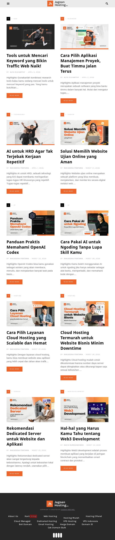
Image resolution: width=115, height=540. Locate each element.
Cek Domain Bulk (57, 527)
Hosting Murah (71, 518)
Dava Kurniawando (74, 445)
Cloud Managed (22, 521)
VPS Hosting (69, 521)
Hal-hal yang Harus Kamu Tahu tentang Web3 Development (80, 433)
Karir (31, 516)
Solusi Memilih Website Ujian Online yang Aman (84, 156)
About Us (13, 516)
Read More (14, 95)
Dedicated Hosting (47, 521)
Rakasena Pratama (19, 168)
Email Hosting (45, 524)
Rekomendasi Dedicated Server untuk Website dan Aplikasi (26, 436)
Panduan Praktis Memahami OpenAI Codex (26, 247)
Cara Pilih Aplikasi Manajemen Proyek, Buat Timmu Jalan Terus (80, 63)
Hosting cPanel (94, 516)
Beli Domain (25, 524)
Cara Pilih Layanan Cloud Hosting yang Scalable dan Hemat (27, 338)
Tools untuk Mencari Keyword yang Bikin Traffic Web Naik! (27, 61)
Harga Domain (67, 524)
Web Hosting (50, 516)
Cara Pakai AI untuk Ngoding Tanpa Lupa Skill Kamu (81, 247)
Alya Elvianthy (17, 72)
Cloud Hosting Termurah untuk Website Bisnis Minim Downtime (82, 340)
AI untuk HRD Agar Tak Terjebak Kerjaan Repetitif (30, 156)
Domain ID (87, 524)
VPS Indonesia (90, 521)
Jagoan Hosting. (68, 509)
